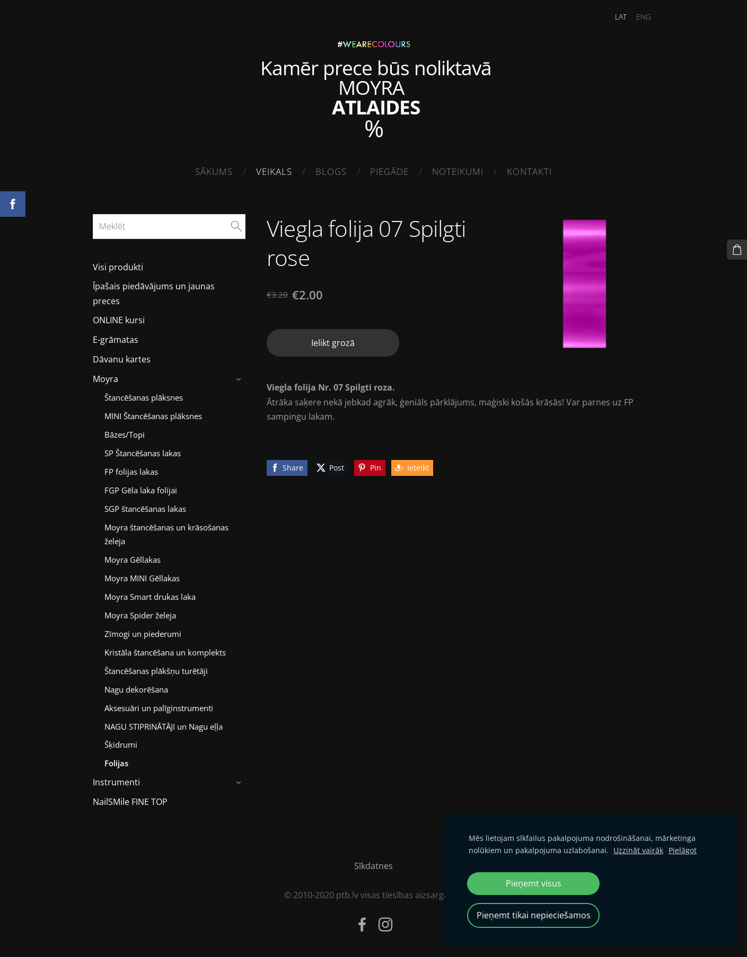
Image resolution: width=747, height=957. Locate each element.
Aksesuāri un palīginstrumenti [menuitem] (158, 708)
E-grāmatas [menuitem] (115, 339)
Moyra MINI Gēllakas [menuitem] (142, 578)
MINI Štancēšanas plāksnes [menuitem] (153, 416)
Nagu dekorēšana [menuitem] (136, 689)
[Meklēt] (169, 226)
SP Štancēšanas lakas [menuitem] (142, 453)
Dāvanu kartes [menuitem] (122, 359)
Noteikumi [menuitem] (458, 171)
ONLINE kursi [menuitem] (119, 320)
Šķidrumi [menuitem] (120, 744)
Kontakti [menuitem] (529, 171)
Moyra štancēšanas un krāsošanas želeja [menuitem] (166, 534)
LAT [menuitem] (621, 17)
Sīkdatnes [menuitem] (373, 866)
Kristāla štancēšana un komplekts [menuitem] (165, 652)
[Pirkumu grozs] (737, 250)
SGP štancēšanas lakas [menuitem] (145, 508)
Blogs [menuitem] (331, 171)
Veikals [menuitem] (274, 171)
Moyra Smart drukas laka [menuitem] (150, 596)
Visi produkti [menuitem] (118, 267)
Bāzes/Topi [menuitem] (124, 434)
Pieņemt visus (533, 883)
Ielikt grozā (333, 343)
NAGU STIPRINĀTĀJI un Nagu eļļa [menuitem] (163, 726)
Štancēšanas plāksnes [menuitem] (143, 397)
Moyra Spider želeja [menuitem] (140, 615)
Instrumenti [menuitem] (116, 782)
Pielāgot (683, 850)
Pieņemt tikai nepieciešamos (534, 915)
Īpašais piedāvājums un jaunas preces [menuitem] (154, 293)
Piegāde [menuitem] (389, 171)
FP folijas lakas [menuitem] (131, 471)
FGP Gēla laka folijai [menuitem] (140, 490)
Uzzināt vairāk (638, 850)
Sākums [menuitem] (214, 171)
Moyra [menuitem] (105, 379)
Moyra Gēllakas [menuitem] (132, 559)
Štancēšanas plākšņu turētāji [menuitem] (156, 671)
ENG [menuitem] (643, 17)
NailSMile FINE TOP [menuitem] (130, 802)
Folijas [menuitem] (116, 763)
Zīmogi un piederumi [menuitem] (142, 633)
